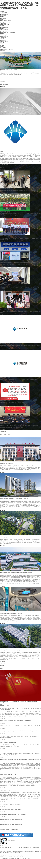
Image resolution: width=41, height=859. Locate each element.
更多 (1, 704)
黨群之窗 (2, 25)
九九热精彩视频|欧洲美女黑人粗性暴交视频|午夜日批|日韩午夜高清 (15, 858)
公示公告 (2, 38)
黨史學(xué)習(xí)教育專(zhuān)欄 (7, 32)
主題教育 (2, 28)
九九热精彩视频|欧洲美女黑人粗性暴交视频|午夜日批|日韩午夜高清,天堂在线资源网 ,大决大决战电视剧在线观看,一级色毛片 (20, 5)
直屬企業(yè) (3, 16)
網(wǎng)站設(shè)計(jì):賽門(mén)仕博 (11, 852)
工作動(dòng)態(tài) (4, 27)
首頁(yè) (2, 11)
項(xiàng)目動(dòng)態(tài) (5, 22)
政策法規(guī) (3, 23)
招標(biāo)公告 (3, 40)
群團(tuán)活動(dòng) (4, 29)
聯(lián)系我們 (3, 47)
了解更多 (2, 86)
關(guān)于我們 (3, 12)
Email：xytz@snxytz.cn (13, 847)
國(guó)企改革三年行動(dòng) (6, 49)
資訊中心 (2, 19)
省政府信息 (2, 50)
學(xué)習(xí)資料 (4, 31)
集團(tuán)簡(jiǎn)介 (4, 14)
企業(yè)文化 (3, 18)
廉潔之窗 (2, 33)
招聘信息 (2, 46)
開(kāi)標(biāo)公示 (4, 41)
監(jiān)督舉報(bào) (4, 36)
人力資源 (2, 44)
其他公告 (2, 42)
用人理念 (2, 45)
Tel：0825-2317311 (4, 847)
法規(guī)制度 (3, 37)
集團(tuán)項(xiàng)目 (4, 24)
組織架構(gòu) (3, 15)
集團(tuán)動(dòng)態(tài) (5, 20)
